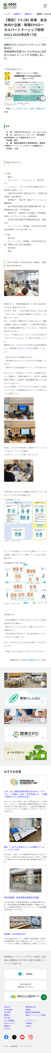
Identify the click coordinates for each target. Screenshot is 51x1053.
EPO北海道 (8, 1010)
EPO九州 (7, 1029)
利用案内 (29, 1023)
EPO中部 (7, 1018)
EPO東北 (7, 1012)
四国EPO (7, 1026)
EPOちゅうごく (9, 1023)
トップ (7, 14)
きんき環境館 (9, 1021)
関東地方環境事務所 (33, 1012)
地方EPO (7, 1007)
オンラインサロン (25, 348)
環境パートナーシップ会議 (35, 1015)
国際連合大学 (30, 1007)
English (28, 1026)
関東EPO (28, 14)
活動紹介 (17, 14)
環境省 (28, 1010)
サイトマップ (30, 1021)
